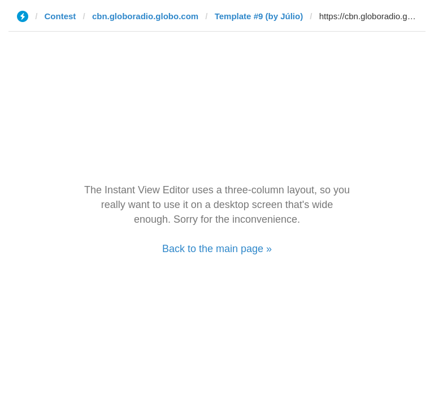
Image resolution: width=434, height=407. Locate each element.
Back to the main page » (217, 248)
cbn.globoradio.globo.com (145, 16)
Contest (60, 16)
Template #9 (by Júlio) (259, 16)
